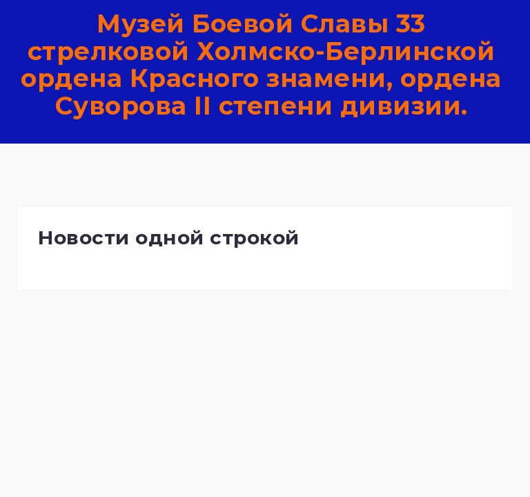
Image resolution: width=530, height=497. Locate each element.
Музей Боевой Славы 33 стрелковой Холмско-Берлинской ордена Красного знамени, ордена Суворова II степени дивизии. (261, 64)
